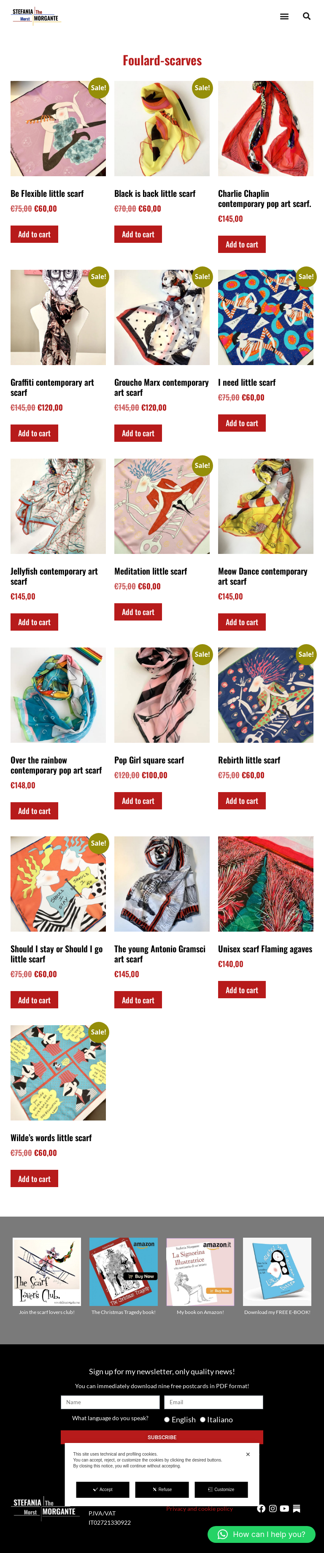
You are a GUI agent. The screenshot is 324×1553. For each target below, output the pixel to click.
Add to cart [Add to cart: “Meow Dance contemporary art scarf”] (242, 621)
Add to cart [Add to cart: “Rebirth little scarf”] (242, 800)
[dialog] (162, 1474)
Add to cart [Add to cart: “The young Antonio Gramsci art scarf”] (138, 999)
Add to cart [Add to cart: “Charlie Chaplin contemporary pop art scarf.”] (242, 244)
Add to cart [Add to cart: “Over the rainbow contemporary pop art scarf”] (34, 810)
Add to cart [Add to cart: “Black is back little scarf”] (138, 233)
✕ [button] (248, 1454)
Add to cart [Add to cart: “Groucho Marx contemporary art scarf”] (138, 432)
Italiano (220, 1419)
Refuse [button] (162, 1489)
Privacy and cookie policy (199, 1508)
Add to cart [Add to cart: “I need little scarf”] (242, 422)
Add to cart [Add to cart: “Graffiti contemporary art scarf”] (34, 432)
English (184, 1419)
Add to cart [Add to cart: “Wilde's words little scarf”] (34, 1178)
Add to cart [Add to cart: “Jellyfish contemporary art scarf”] (34, 621)
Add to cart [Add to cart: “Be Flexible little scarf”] (34, 233)
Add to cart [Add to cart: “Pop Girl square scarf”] (138, 800)
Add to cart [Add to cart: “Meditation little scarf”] (138, 611)
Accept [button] (103, 1489)
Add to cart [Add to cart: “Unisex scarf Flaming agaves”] (242, 989)
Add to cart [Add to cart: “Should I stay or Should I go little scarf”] (34, 999)
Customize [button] (221, 1489)
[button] (284, 16)
